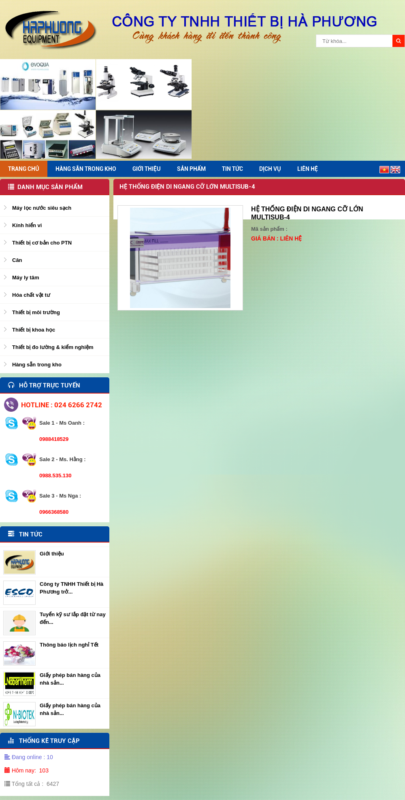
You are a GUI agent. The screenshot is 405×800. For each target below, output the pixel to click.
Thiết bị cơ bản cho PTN (42, 243)
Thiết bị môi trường (36, 312)
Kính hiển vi (27, 225)
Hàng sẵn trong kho (37, 365)
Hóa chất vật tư (31, 295)
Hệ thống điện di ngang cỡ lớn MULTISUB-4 (187, 186)
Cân (17, 260)
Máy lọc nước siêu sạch (41, 208)
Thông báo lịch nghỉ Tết (69, 645)
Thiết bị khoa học (33, 330)
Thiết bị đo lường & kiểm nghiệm (53, 347)
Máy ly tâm (25, 277)
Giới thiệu (52, 554)
